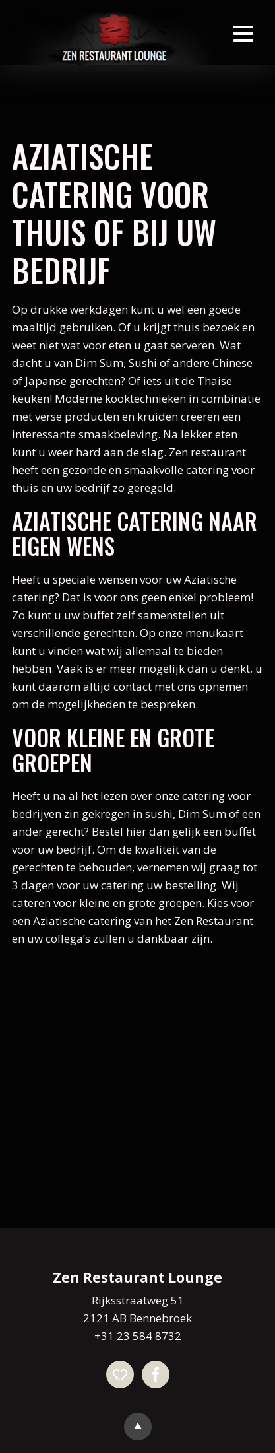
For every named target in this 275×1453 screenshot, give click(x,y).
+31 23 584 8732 (137, 1335)
